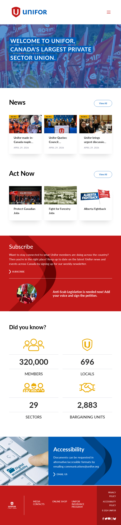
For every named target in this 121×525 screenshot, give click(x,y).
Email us (62, 474)
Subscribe (19, 271)
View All (103, 103)
